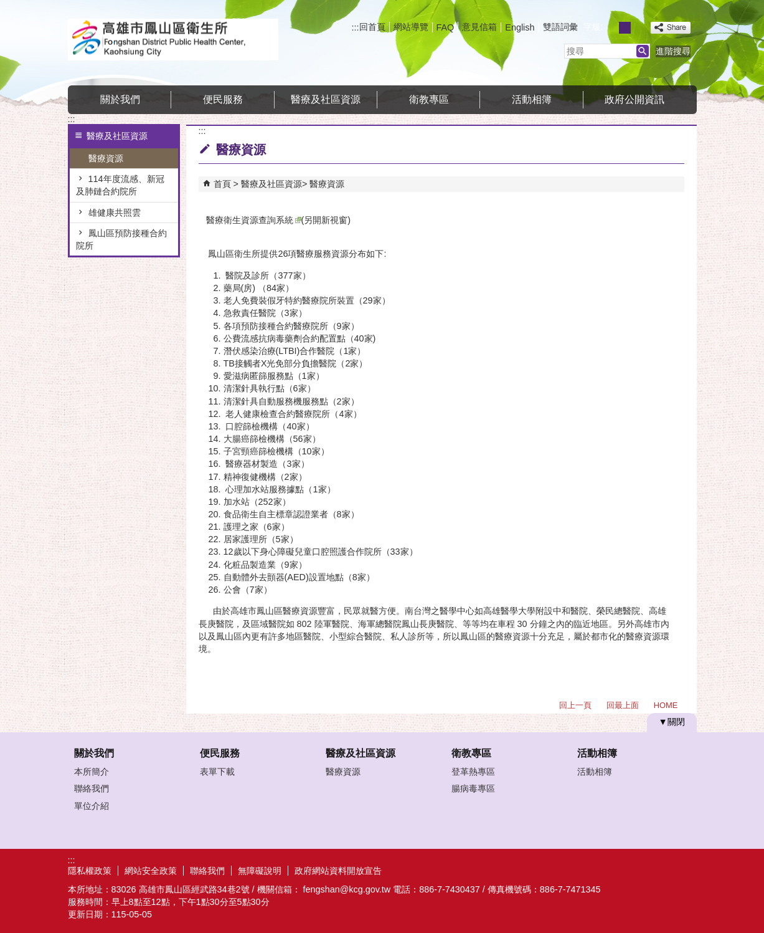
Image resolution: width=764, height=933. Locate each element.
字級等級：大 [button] (638, 27)
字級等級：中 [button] (625, 28)
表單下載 (217, 772)
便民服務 (223, 99)
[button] (642, 51)
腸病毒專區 (473, 788)
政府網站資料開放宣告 (338, 871)
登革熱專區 (473, 772)
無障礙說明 (259, 871)
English (519, 27)
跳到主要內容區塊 (6, 6)
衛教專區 (429, 99)
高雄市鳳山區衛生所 (173, 39)
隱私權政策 (89, 871)
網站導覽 (411, 27)
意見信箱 (479, 27)
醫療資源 (105, 158)
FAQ (445, 27)
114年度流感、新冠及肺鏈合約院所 (120, 185)
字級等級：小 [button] (611, 27)
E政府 (590, 869)
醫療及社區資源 (326, 99)
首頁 (222, 184)
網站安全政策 (151, 871)
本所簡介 (91, 772)
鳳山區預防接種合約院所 (121, 239)
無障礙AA (652, 870)
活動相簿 (532, 99)
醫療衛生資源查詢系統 (253, 220)
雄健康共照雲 (114, 213)
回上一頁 (575, 705)
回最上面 (622, 705)
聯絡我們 (91, 788)
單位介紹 (91, 806)
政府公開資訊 (634, 99)
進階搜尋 (673, 51)
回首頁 (372, 27)
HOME (666, 705)
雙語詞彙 (560, 27)
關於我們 (120, 99)
